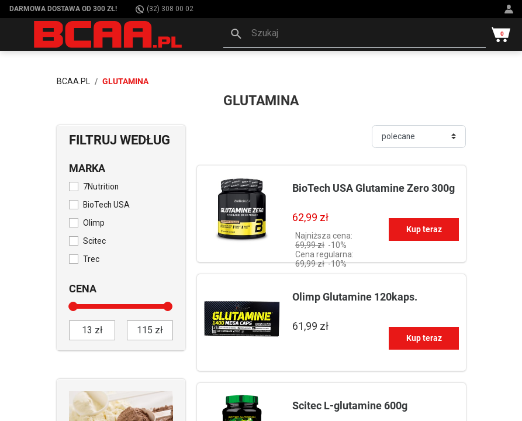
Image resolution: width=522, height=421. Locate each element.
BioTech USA (106, 204)
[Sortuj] (419, 136)
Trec (91, 259)
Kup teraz (424, 229)
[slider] (73, 306)
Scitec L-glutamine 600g (349, 405)
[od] (92, 330)
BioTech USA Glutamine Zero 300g (373, 188)
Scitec (94, 241)
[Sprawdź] (121, 416)
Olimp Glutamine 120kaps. (354, 297)
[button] (354, 34)
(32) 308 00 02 (164, 9)
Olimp (94, 222)
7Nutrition (101, 186)
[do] (150, 330)
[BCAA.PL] (109, 34)
